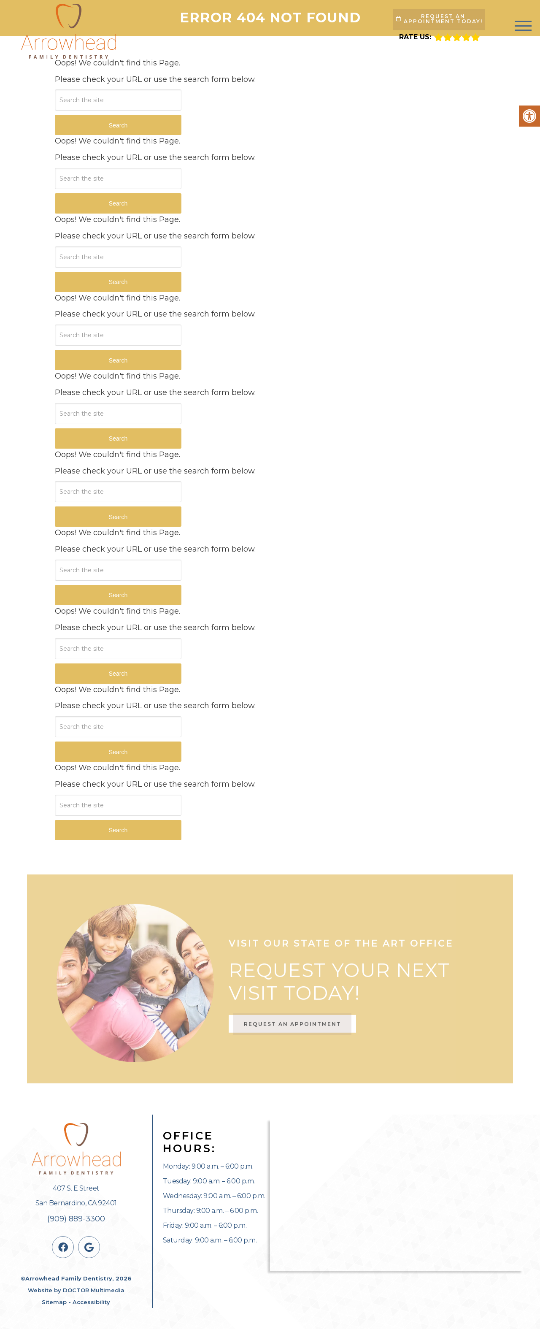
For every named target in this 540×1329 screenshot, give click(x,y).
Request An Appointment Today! (439, 18)
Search (118, 125)
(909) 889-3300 (76, 1218)
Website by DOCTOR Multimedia (76, 1290)
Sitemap (54, 1302)
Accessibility (91, 1302)
